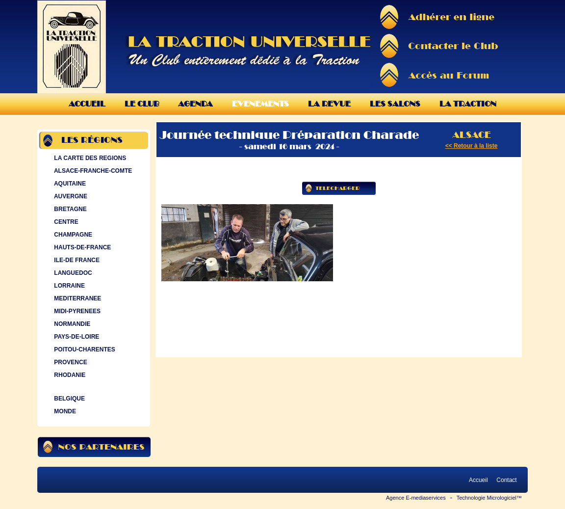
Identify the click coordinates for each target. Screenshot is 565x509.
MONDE (64, 411)
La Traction (467, 103)
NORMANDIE (71, 324)
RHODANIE (68, 375)
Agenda (195, 103)
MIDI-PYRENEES (76, 311)
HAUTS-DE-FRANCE (81, 247)
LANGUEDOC (72, 272)
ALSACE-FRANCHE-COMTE (92, 170)
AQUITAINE (69, 183)
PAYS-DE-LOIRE (75, 336)
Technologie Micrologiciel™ (489, 498)
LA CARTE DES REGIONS (89, 158)
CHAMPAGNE (72, 234)
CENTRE (65, 221)
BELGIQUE (68, 398)
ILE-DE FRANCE (76, 260)
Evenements (260, 103)
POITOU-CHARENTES (83, 349)
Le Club (142, 103)
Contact (506, 480)
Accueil (87, 103)
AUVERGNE (69, 196)
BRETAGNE (69, 209)
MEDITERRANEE (76, 298)
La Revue (329, 103)
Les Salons (395, 103)
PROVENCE (69, 362)
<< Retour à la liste (471, 145)
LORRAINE (68, 285)
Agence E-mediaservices (416, 498)
